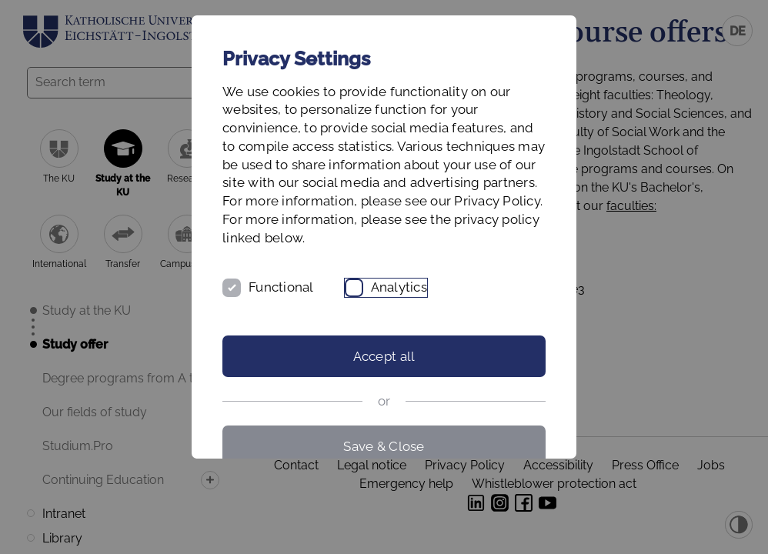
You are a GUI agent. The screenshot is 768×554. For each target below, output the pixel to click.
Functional (281, 287)
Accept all (384, 356)
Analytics (399, 287)
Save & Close (383, 446)
